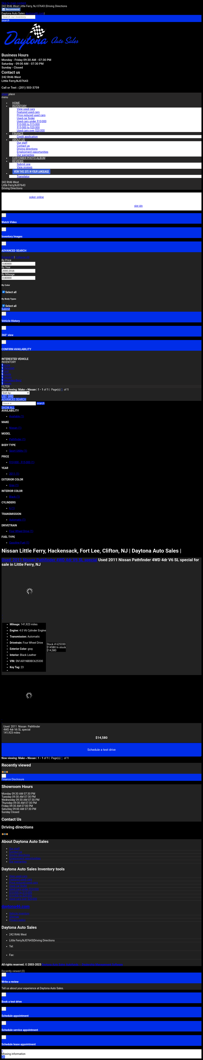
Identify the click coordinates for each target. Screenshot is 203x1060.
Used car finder (26, 118)
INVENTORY (19, 106)
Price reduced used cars (31, 115)
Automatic (17, 519)
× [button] (2, 1050)
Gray (14, 485)
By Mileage (8, 274)
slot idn (138, 205)
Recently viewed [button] (13, 971)
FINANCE (17, 133)
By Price (6, 260)
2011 (14, 473)
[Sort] (16, 393)
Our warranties (18, 861)
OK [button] (3, 1056)
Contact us (23, 145)
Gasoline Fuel (19, 542)
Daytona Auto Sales (53, 964)
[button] (101, 20)
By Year (6, 267)
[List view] (4, 396)
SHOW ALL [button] (8, 407)
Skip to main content (14, 3)
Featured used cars (28, 112)
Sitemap (14, 916)
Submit (6, 309)
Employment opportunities (32, 151)
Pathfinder (17, 439)
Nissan (15, 427)
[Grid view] (10, 396)
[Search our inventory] (18, 17)
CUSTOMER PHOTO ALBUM (28, 158)
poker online (36, 197)
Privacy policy (17, 919)
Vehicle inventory (19, 913)
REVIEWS (17, 161)
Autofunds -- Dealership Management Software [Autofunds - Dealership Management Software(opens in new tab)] (94, 964)
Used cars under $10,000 (31, 121)
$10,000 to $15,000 (28, 124)
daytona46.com (34, 13)
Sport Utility (18, 450)
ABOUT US (18, 139)
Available (16, 416)
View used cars (26, 109)
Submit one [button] (23, 164)
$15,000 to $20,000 (28, 127)
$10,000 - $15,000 (21, 462)
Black (14, 496)
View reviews (24, 167)
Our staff (22, 142)
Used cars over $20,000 (31, 130)
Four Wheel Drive (21, 531)
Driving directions (27, 148)
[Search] (19, 403)
